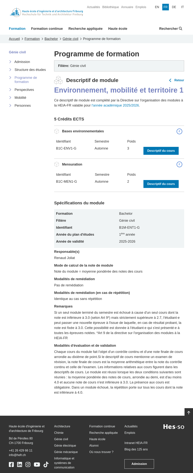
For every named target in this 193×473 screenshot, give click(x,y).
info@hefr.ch (17, 455)
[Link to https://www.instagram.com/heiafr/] (27, 465)
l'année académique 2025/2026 (115, 105)
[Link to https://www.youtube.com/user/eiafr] (37, 465)
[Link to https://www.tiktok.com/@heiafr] (46, 465)
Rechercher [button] (170, 29)
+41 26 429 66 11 (20, 450)
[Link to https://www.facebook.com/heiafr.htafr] (11, 465)
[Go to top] (189, 413)
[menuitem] (93, 7)
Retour (179, 80)
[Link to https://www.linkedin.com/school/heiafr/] (19, 465)
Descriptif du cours (161, 150)
